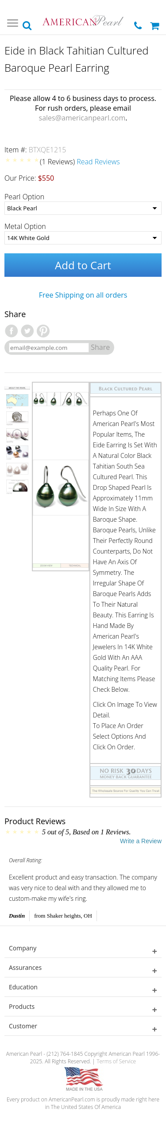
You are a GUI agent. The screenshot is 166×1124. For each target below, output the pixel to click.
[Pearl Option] (83, 208)
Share (100, 347)
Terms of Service (116, 1061)
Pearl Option (24, 197)
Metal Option (25, 226)
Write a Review (141, 841)
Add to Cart (83, 265)
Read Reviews (98, 162)
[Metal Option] (83, 237)
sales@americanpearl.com (82, 118)
